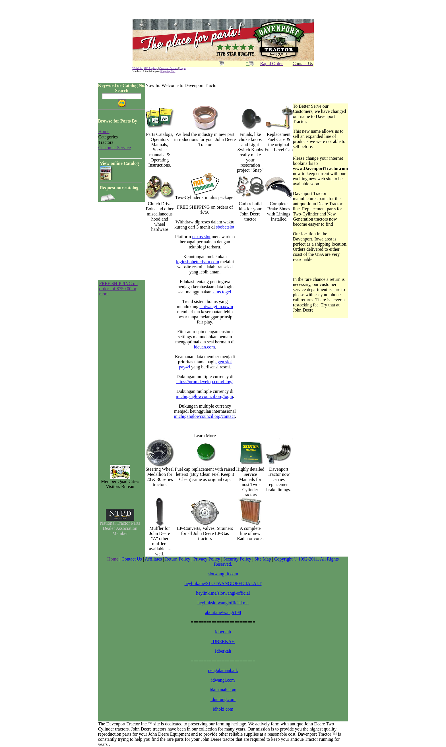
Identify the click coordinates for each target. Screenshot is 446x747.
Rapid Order (271, 63)
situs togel (221, 291)
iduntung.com (223, 699)
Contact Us (132, 559)
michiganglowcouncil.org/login (204, 396)
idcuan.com (204, 347)
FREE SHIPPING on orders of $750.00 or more (118, 288)
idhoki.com (223, 709)
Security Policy (237, 559)
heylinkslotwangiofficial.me (223, 602)
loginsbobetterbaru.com (197, 261)
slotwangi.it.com (223, 573)
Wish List (138, 68)
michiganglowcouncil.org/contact (204, 416)
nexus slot (201, 236)
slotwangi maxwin (216, 306)
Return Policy (178, 559)
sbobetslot (225, 227)
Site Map (263, 559)
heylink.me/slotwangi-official (223, 593)
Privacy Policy (207, 559)
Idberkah (223, 651)
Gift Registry (151, 68)
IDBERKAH (223, 641)
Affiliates (154, 559)
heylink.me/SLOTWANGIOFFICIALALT (223, 583)
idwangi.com (223, 680)
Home (113, 559)
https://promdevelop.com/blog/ (204, 381)
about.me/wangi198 (223, 612)
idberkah (223, 631)
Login (182, 68)
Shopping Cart (167, 71)
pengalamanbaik (223, 670)
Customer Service (168, 68)
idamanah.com (223, 689)
